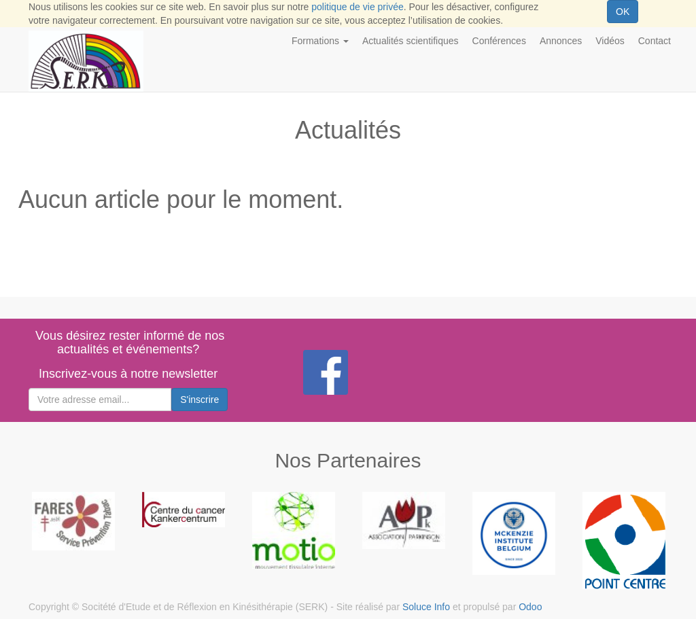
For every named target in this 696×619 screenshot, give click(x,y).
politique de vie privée (357, 6)
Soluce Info (426, 606)
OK (622, 11)
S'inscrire (199, 399)
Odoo (530, 606)
